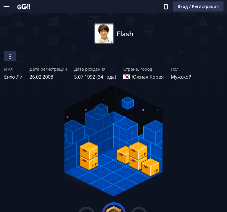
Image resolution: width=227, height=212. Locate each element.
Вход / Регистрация (198, 6)
